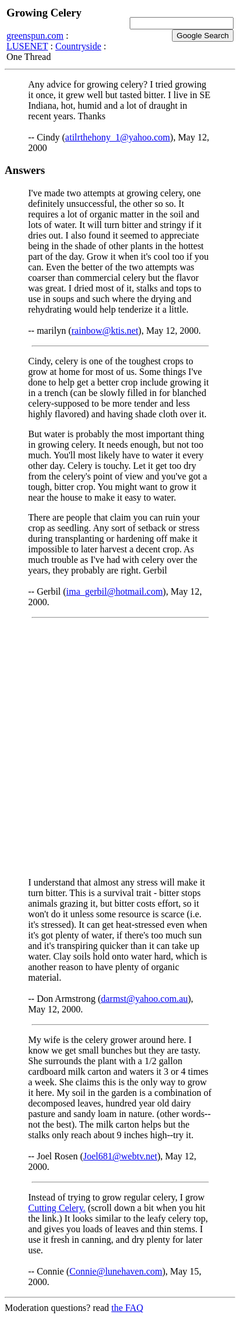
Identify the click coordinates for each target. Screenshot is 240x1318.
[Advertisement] (120, 748)
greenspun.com (34, 36)
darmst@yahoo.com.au (144, 999)
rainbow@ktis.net (105, 331)
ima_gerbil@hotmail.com (114, 591)
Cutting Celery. (57, 1208)
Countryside (78, 46)
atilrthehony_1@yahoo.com (117, 137)
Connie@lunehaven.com (115, 1271)
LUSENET (27, 46)
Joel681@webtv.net (120, 1156)
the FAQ (127, 1308)
